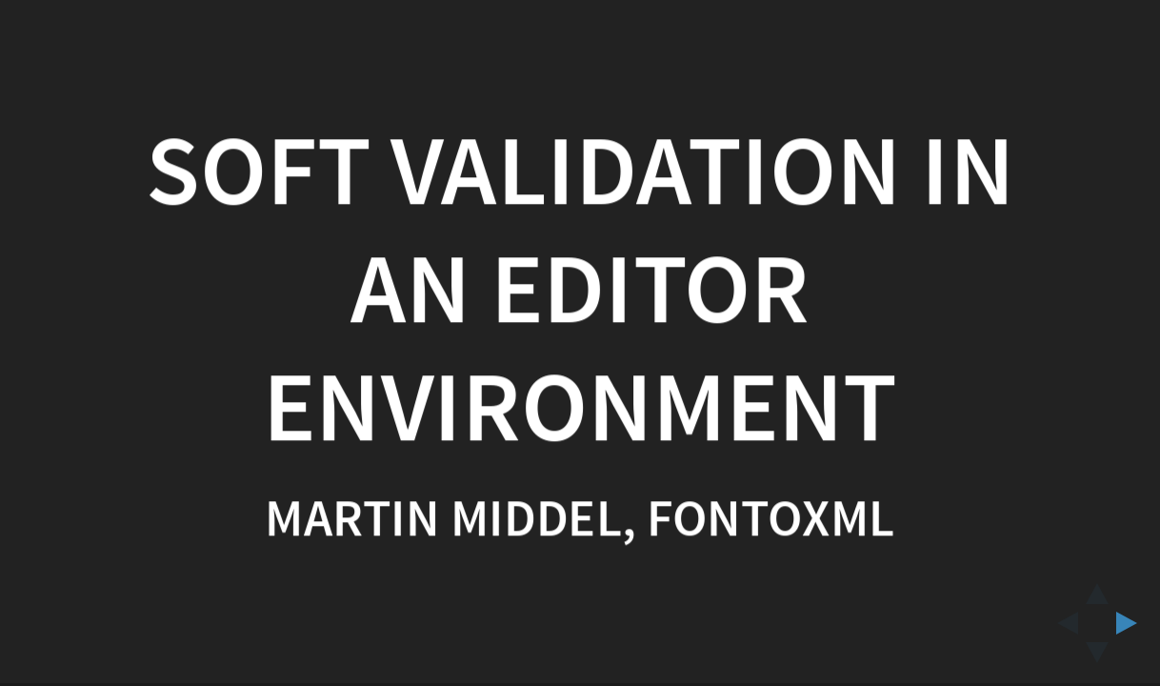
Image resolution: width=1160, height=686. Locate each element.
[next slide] (1132, 623)
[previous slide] (1062, 623)
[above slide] (1097, 588)
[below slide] (1097, 658)
